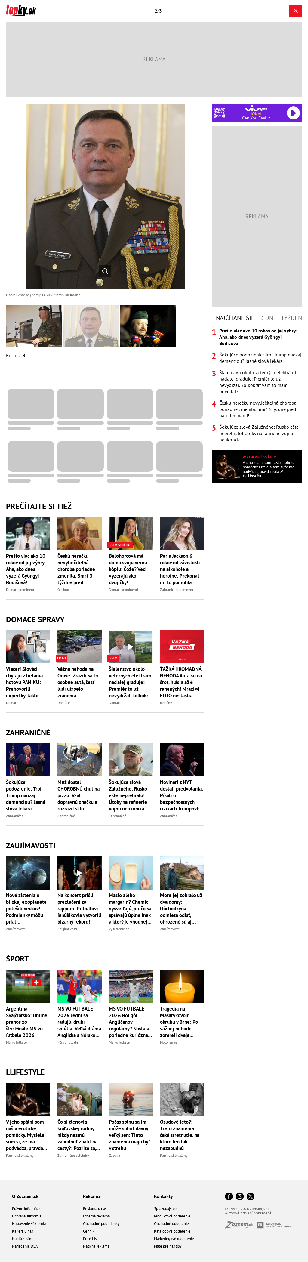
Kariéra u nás (22, 1231)
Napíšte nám (22, 1238)
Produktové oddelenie (172, 1216)
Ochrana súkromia (26, 1216)
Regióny (166, 702)
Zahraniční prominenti (177, 589)
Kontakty (163, 1196)
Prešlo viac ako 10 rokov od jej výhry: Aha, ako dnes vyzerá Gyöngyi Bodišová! (26, 569)
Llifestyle (25, 1072)
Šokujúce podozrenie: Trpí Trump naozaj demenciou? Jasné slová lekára (25, 795)
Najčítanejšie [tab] (235, 318)
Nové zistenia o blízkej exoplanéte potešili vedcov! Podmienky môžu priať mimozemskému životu (26, 908)
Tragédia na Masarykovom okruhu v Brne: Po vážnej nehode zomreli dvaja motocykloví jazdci (180, 1021)
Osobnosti (64, 589)
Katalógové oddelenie (172, 1231)
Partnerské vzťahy (20, 1155)
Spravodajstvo (165, 1208)
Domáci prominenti (20, 589)
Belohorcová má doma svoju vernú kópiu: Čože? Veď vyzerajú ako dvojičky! (128, 569)
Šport (17, 959)
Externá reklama (96, 1216)
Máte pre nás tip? (168, 1246)
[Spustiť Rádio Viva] (256, 108)
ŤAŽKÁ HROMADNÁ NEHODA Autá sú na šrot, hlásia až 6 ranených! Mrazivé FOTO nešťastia (181, 682)
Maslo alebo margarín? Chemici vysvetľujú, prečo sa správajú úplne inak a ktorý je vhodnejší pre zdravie (130, 908)
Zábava (114, 1155)
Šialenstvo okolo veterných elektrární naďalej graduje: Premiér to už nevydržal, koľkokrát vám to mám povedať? (131, 682)
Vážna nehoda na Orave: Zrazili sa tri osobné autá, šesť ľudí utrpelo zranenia (78, 682)
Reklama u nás (94, 1208)
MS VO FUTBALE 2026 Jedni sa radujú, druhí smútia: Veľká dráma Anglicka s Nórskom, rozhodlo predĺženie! (79, 1021)
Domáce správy (35, 619)
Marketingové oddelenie (174, 1238)
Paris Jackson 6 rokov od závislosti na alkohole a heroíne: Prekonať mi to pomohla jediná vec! (180, 569)
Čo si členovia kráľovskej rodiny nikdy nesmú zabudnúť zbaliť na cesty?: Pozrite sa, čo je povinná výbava (77, 1135)
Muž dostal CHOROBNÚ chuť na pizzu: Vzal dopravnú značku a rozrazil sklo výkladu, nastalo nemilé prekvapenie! (78, 795)
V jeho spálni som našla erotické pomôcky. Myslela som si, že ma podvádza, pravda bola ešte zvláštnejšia (25, 1135)
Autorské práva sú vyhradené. (249, 1213)
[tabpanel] (257, 385)
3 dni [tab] (267, 318)
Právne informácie (27, 1208)
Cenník (88, 1231)
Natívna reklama (96, 1246)
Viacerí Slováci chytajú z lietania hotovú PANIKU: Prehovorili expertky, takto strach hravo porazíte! (24, 682)
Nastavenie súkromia (29, 1223)
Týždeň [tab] (291, 318)
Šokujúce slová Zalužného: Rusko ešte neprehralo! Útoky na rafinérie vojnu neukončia (128, 795)
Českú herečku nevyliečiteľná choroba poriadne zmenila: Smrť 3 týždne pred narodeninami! (76, 569)
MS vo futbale (16, 1042)
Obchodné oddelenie (171, 1223)
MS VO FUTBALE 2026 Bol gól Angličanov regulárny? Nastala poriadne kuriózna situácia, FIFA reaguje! (129, 1021)
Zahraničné (28, 732)
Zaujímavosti (30, 845)
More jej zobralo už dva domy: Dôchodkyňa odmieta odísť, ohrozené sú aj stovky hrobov (181, 908)
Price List (90, 1238)
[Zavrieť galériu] (295, 11)
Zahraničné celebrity (73, 1155)
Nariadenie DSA (25, 1246)
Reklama (92, 1196)
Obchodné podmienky (101, 1223)
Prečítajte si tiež (39, 506)
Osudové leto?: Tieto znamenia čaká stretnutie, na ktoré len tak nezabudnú (179, 1135)
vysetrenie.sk (119, 929)
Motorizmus (168, 1042)
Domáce (12, 702)
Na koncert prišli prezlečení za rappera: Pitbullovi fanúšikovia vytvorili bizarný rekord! (79, 908)
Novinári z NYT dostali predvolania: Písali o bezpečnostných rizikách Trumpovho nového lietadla (181, 795)
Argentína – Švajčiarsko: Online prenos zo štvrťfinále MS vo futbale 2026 (26, 1021)
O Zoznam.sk (25, 1196)
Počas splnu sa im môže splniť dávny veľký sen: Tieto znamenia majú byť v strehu (129, 1135)
